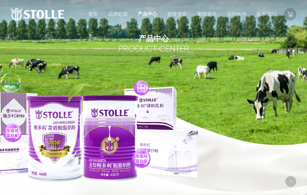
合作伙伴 (236, 14)
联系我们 (266, 14)
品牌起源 (118, 14)
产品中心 (147, 14)
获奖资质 (177, 14)
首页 (93, 14)
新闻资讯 (207, 14)
